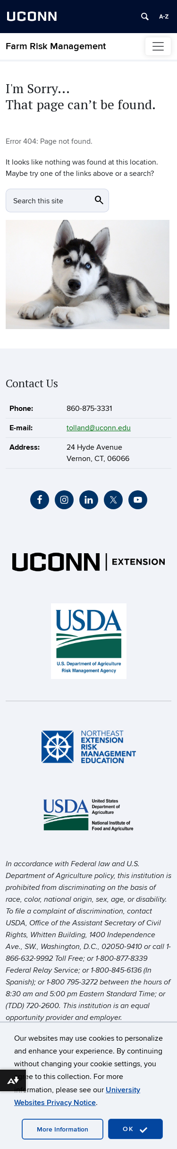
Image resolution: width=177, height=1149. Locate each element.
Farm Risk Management (56, 46)
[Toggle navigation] (158, 46)
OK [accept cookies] (135, 1129)
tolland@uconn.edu (99, 428)
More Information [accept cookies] (62, 1129)
